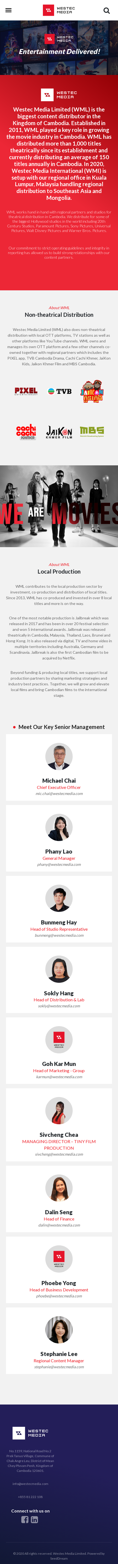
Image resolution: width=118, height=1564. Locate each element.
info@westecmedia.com (30, 1484)
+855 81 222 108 (30, 1497)
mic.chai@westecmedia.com (59, 793)
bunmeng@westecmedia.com (59, 935)
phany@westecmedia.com (59, 864)
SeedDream (59, 1558)
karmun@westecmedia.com (59, 1076)
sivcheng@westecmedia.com (59, 1154)
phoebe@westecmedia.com (59, 1296)
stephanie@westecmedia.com (59, 1366)
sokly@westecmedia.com (59, 1006)
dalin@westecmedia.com (59, 1225)
